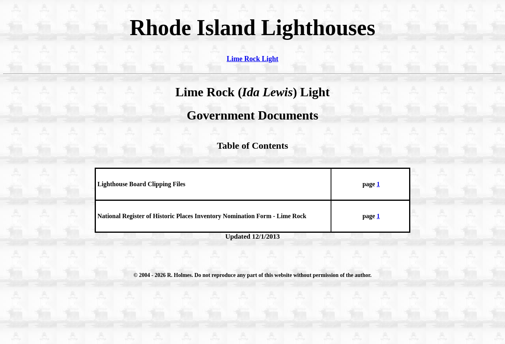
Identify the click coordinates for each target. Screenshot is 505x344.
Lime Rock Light (252, 59)
